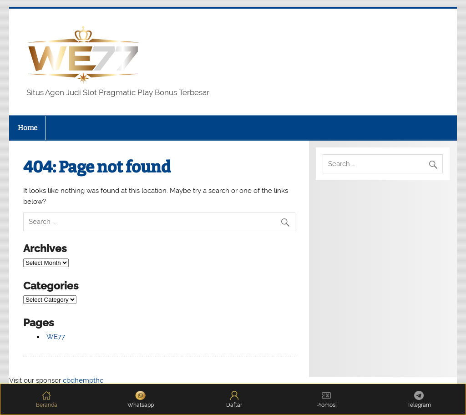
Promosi (326, 399)
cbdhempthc (83, 380)
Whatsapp (140, 399)
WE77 (55, 337)
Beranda (46, 399)
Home (27, 128)
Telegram (419, 399)
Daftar (234, 399)
